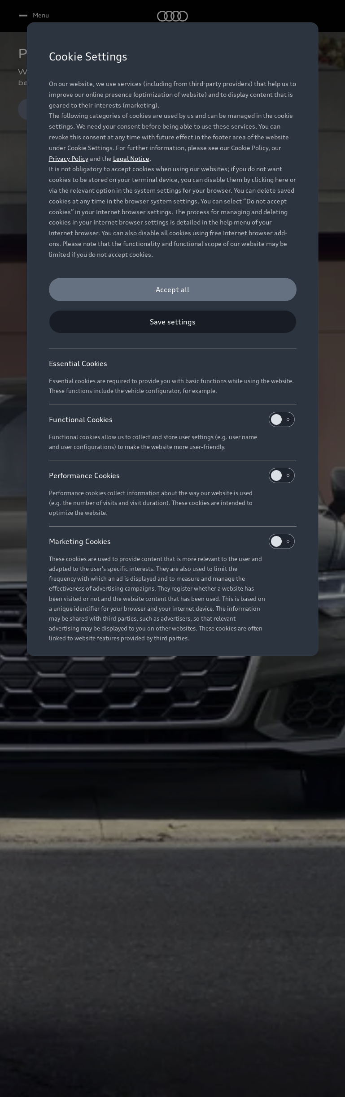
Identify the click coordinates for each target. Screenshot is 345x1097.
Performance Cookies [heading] (172, 475)
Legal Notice (131, 158)
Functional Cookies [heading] (172, 419)
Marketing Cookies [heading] (172, 541)
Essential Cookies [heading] (78, 363)
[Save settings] (173, 321)
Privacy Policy (68, 158)
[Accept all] (173, 289)
